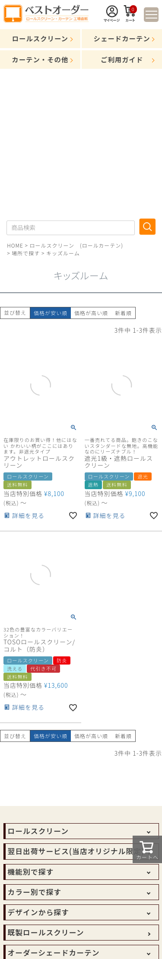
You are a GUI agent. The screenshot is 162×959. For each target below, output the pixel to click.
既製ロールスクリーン (46, 932)
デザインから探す (38, 912)
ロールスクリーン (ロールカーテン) (77, 245)
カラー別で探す (34, 892)
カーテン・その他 (40, 59)
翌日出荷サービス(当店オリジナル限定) (76, 851)
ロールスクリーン (40, 38)
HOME (15, 245)
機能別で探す (31, 872)
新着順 (123, 312)
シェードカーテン (122, 38)
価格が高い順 (91, 312)
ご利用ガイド (122, 59)
